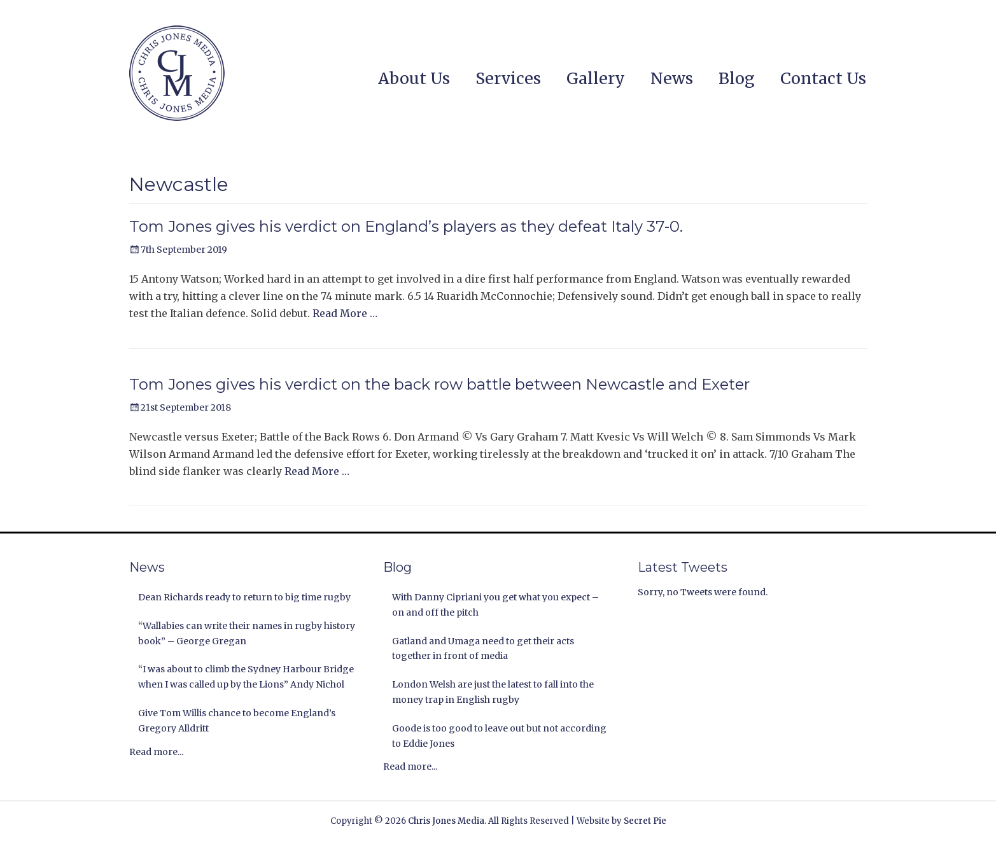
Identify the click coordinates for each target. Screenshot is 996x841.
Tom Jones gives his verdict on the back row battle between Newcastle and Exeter (439, 384)
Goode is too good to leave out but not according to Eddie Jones (499, 736)
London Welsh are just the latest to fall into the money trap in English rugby (493, 692)
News (671, 78)
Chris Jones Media (446, 821)
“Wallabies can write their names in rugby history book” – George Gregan (246, 633)
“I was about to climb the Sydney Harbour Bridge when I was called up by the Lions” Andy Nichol (246, 676)
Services (508, 78)
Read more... (156, 752)
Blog (737, 78)
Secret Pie (645, 821)
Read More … (344, 313)
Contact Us (823, 78)
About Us (414, 78)
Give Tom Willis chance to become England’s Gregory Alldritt (236, 720)
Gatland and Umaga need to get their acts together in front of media (483, 648)
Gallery (595, 78)
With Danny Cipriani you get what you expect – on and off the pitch (495, 604)
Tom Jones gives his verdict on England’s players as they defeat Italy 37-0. (406, 226)
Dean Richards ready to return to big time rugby (244, 597)
